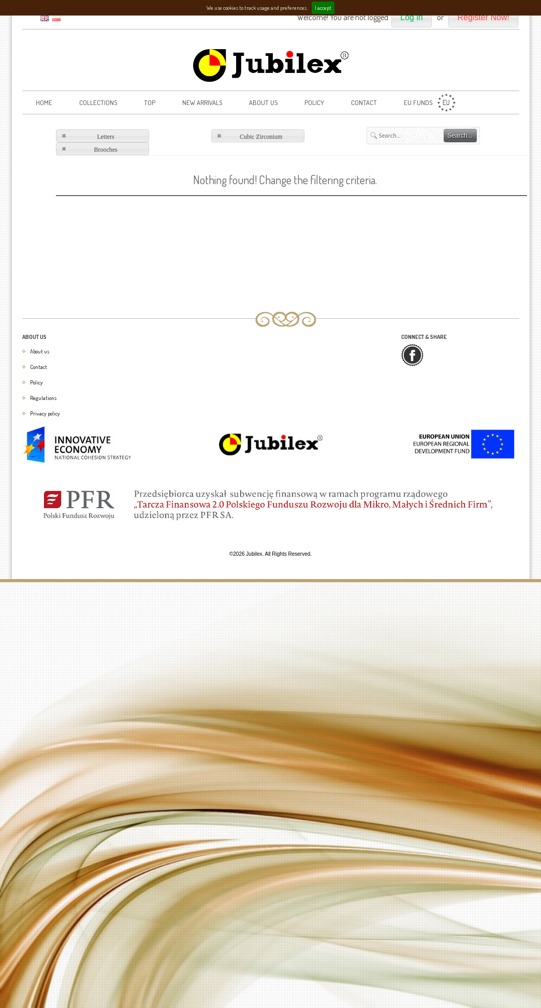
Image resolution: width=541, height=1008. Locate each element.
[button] (411, 17)
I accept (323, 7)
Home (44, 102)
